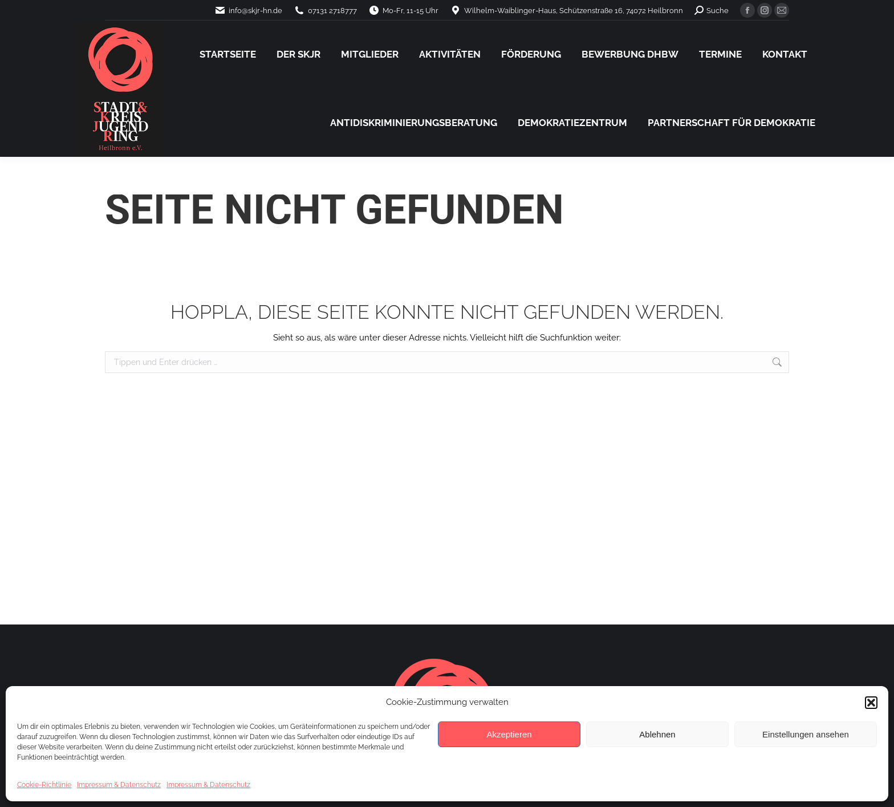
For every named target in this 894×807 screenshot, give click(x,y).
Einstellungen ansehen (805, 734)
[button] (871, 702)
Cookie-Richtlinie (44, 785)
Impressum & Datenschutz (119, 785)
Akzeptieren (508, 734)
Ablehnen (657, 734)
